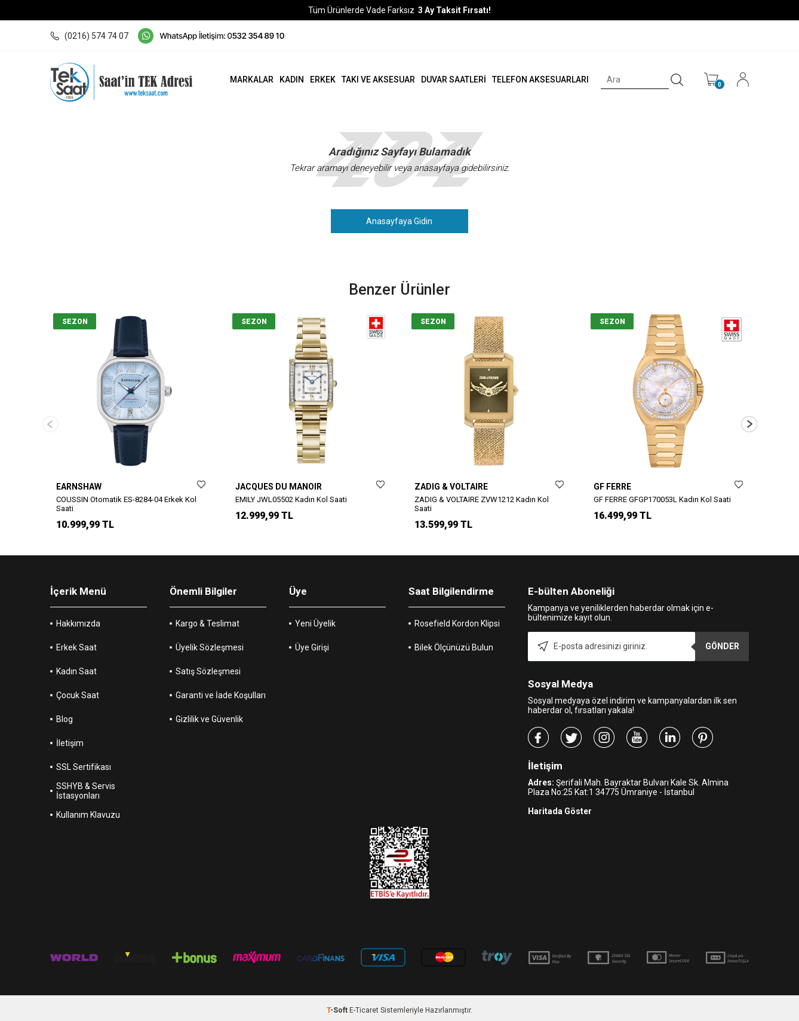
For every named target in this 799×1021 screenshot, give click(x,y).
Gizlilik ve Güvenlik (209, 715)
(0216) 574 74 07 (89, 36)
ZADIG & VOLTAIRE (451, 486)
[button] (749, 422)
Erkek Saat (76, 643)
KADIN (278, 79)
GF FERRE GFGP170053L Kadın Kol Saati (662, 499)
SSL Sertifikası (83, 763)
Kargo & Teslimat (207, 619)
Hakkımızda (78, 619)
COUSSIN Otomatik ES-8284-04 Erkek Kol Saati (126, 504)
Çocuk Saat (77, 691)
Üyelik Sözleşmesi (210, 643)
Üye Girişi (312, 643)
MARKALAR (236, 79)
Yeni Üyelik (315, 619)
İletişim (70, 739)
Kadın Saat (76, 667)
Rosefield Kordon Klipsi (457, 619)
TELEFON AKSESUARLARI (536, 79)
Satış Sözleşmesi (208, 667)
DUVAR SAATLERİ (447, 79)
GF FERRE (612, 486)
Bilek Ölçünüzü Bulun (453, 643)
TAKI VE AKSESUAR (369, 79)
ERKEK (312, 79)
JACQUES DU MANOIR (278, 486)
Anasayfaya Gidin (400, 221)
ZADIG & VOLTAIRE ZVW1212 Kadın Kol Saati (481, 504)
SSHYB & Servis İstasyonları (85, 786)
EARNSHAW (79, 486)
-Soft (338, 1006)
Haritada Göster (560, 807)
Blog (64, 715)
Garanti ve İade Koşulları (221, 691)
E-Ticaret (364, 1006)
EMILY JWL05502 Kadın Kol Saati (291, 499)
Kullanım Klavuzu (88, 810)
